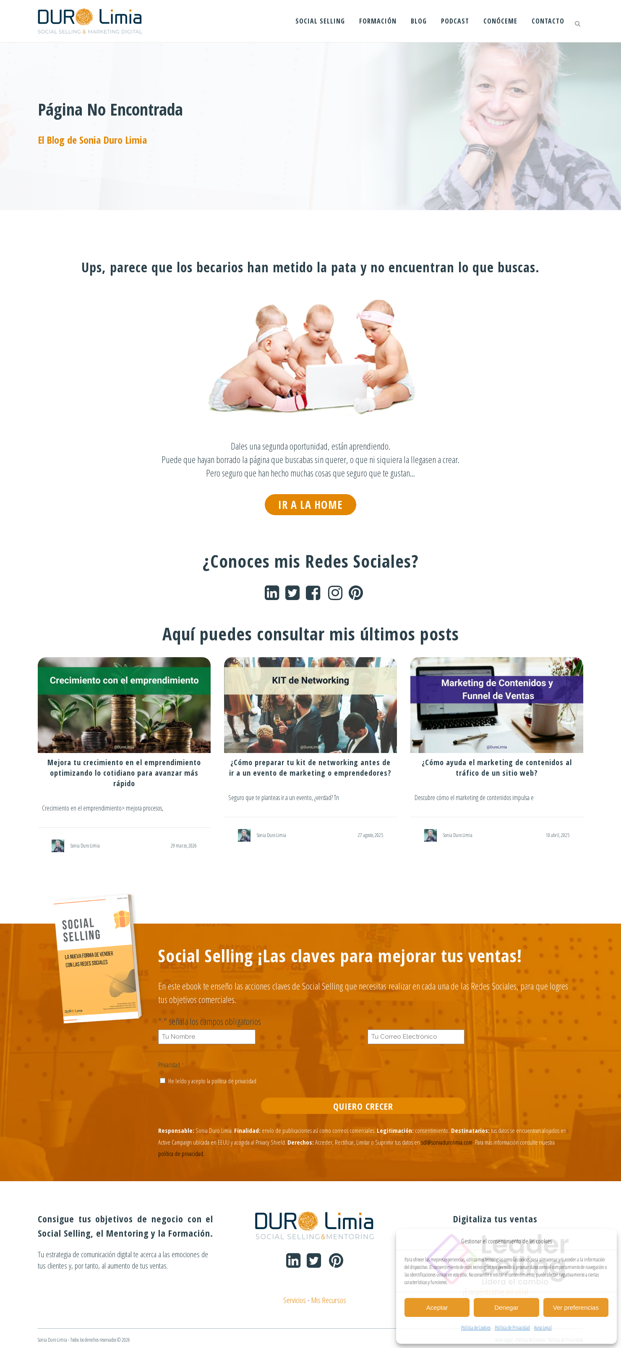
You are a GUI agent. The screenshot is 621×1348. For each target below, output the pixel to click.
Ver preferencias (576, 1307)
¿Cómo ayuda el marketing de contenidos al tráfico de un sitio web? (497, 767)
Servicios (291, 1296)
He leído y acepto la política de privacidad (212, 1080)
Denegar (506, 1307)
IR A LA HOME (310, 504)
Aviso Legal (543, 1327)
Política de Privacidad (512, 1327)
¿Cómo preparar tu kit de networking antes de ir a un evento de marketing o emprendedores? (310, 767)
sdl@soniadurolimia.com (446, 1140)
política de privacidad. (181, 1151)
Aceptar (437, 1307)
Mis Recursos (330, 1296)
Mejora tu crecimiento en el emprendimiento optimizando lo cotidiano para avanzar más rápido (124, 772)
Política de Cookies (476, 1327)
